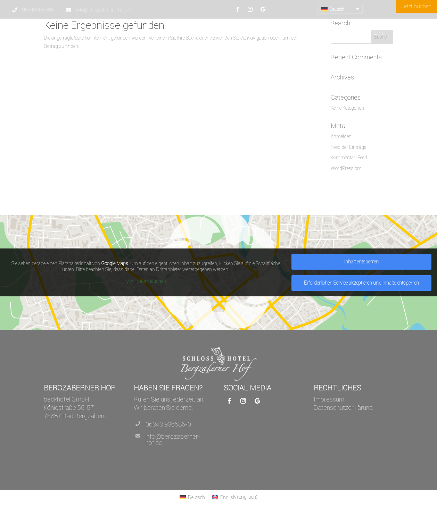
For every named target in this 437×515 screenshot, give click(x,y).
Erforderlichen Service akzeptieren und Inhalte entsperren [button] (361, 283)
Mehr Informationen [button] (145, 281)
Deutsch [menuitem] (336, 9)
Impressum (329, 399)
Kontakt (371, 34)
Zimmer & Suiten (283, 34)
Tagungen (149, 34)
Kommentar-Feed (349, 157)
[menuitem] (340, 9)
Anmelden (341, 136)
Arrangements (106, 34)
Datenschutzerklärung (343, 408)
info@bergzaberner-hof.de (173, 439)
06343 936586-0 (168, 424)
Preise (179, 34)
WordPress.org (346, 168)
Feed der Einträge (348, 147)
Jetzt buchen (416, 6)
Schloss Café (333, 34)
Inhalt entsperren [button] (361, 262)
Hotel (61, 34)
